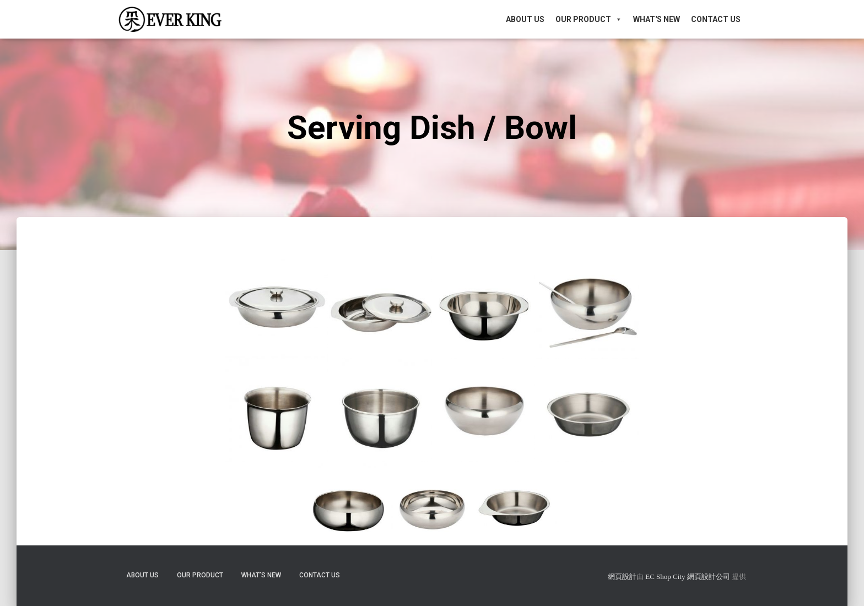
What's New (656, 19)
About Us (525, 19)
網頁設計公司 (708, 576)
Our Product (588, 19)
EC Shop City (666, 576)
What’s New (261, 575)
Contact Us (716, 19)
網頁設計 (622, 576)
